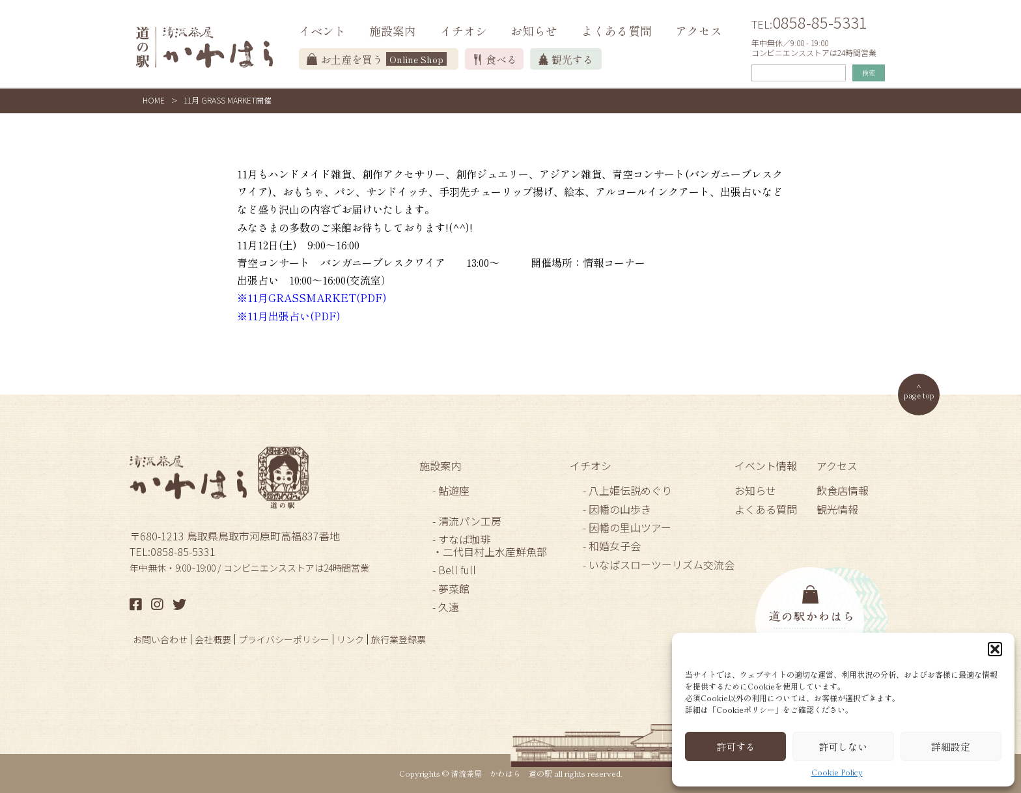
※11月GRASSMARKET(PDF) (312, 297)
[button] (994, 649)
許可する (735, 746)
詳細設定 (950, 746)
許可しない (842, 746)
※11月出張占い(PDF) (289, 316)
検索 (868, 72)
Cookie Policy (837, 772)
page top (919, 395)
